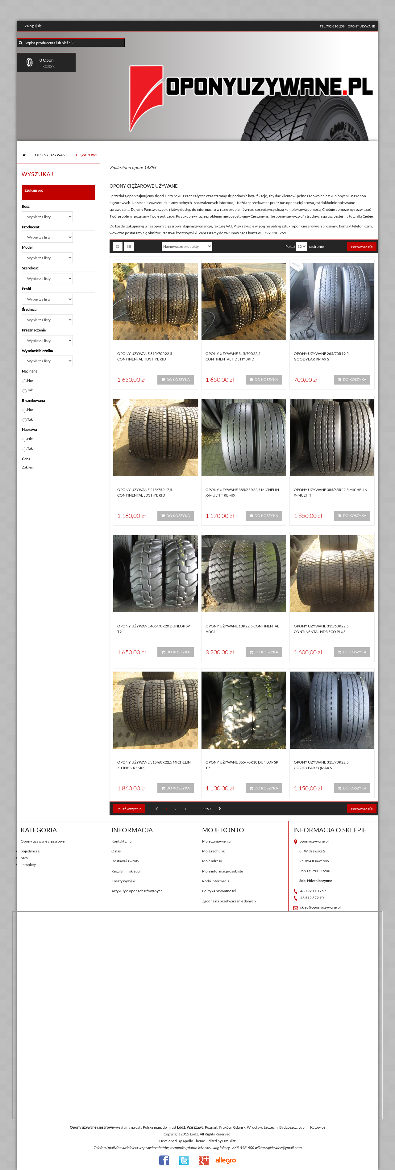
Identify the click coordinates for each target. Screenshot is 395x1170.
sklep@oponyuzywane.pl (320, 907)
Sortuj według (146, 246)
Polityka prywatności (219, 891)
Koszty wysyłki (123, 881)
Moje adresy (212, 861)
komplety (28, 864)
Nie (30, 380)
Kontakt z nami (123, 841)
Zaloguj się (33, 25)
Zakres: (28, 467)
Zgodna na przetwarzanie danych (229, 901)
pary (24, 858)
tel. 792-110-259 (332, 26)
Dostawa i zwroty (125, 861)
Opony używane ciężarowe (42, 841)
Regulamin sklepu (125, 871)
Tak (30, 390)
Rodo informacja (215, 881)
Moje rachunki (214, 851)
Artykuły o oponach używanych (137, 891)
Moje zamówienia (216, 841)
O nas (116, 851)
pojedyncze (30, 851)
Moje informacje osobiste (222, 871)
